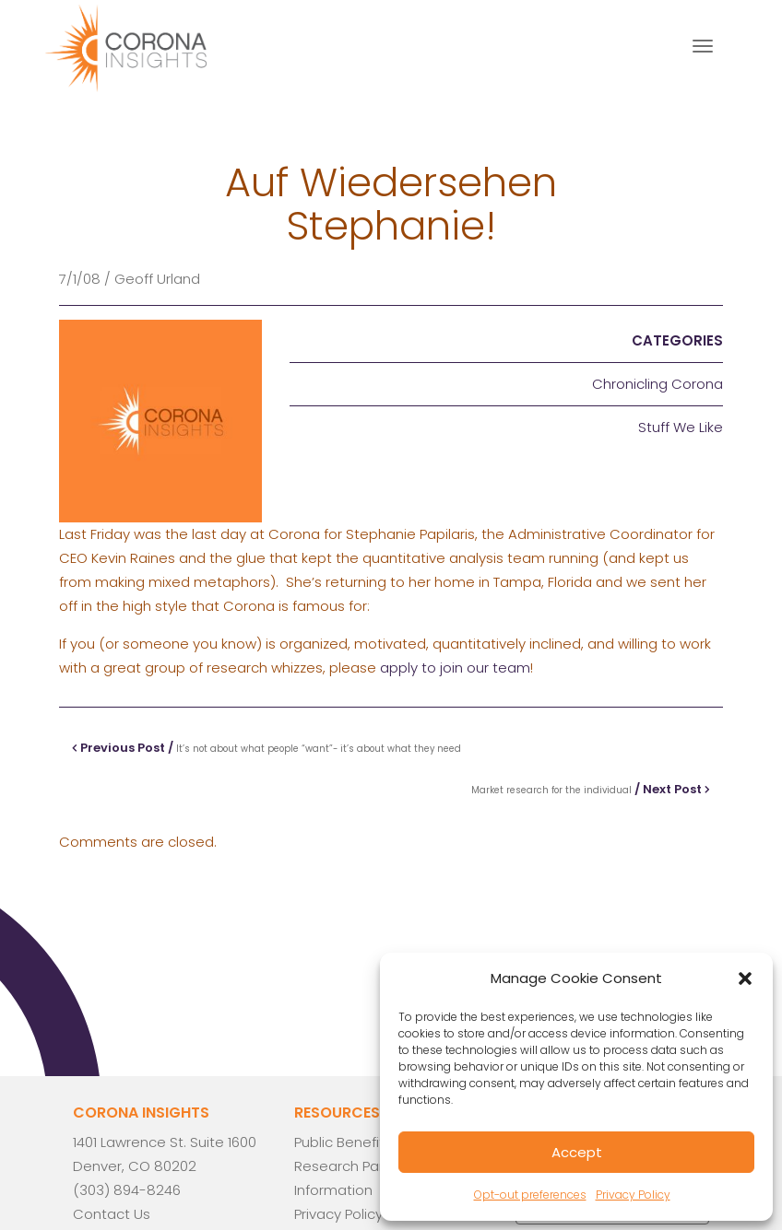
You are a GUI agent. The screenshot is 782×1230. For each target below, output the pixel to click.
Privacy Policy (633, 1194)
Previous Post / (266, 747)
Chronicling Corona (657, 383)
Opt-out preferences (530, 1194)
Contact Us (111, 1214)
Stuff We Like (680, 427)
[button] (745, 978)
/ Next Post (590, 789)
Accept (576, 1152)
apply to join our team (455, 667)
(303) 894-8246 (127, 1190)
